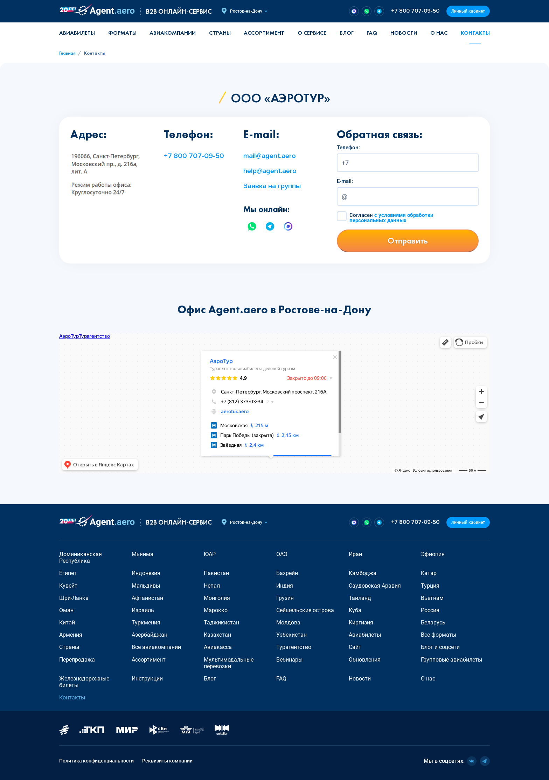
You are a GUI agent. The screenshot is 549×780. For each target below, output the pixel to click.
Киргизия (361, 622)
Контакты (475, 32)
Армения (70, 634)
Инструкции (147, 678)
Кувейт (68, 585)
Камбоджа (362, 573)
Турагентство (293, 647)
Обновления (365, 659)
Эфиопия (433, 554)
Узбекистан (291, 634)
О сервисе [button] (312, 32)
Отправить (408, 240)
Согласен (391, 218)
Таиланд (360, 598)
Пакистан (216, 573)
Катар (429, 573)
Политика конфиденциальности (96, 761)
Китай (67, 622)
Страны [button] (220, 32)
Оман (66, 610)
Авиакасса (218, 647)
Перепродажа (77, 659)
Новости (403, 32)
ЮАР (210, 554)
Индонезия (146, 573)
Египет (68, 573)
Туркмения (146, 622)
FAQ (372, 32)
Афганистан (147, 598)
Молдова (288, 622)
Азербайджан (149, 634)
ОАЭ (281, 554)
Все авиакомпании (156, 647)
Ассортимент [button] (264, 32)
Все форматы (438, 634)
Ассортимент (149, 659)
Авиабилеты (77, 32)
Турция (430, 585)
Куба (355, 610)
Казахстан (217, 634)
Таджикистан (221, 622)
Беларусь (433, 622)
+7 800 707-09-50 (415, 11)
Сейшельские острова (305, 610)
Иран (355, 554)
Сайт (355, 647)
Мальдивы (146, 585)
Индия (284, 585)
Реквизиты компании (167, 761)
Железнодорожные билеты (84, 682)
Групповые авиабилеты (451, 659)
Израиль (143, 610)
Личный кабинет (468, 11)
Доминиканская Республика (80, 557)
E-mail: (345, 181)
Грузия (285, 598)
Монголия (217, 598)
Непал (212, 585)
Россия (430, 610)
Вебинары (289, 659)
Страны (69, 647)
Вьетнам (432, 598)
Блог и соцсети (440, 647)
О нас (438, 32)
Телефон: (348, 147)
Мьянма (142, 554)
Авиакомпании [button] (173, 32)
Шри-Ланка (74, 598)
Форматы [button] (122, 32)
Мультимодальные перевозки (228, 663)
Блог (347, 32)
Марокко (216, 610)
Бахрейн (287, 573)
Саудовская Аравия (375, 585)
